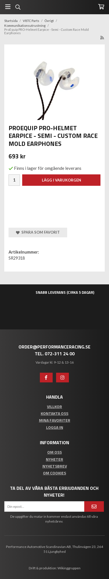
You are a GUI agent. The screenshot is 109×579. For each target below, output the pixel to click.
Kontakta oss (54, 413)
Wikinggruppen (69, 568)
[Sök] (18, 7)
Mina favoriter (54, 420)
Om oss (54, 452)
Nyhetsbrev (54, 466)
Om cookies (54, 473)
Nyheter (54, 459)
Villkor (54, 406)
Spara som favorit (38, 232)
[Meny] (8, 7)
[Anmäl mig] (94, 506)
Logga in (54, 427)
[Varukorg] (101, 7)
